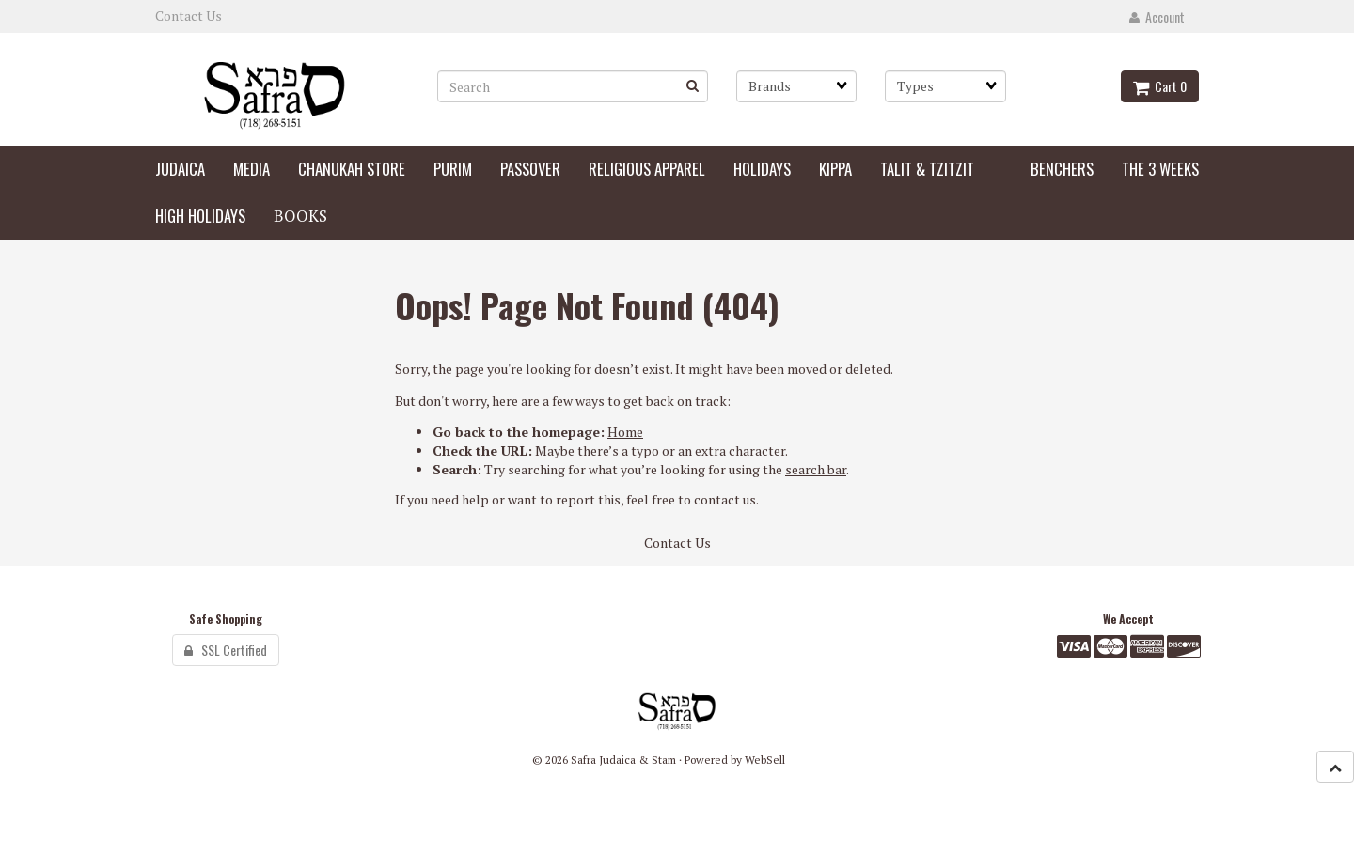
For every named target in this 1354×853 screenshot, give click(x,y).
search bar (815, 469)
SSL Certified (225, 649)
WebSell (765, 759)
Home (625, 432)
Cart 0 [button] (1160, 86)
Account (1157, 16)
